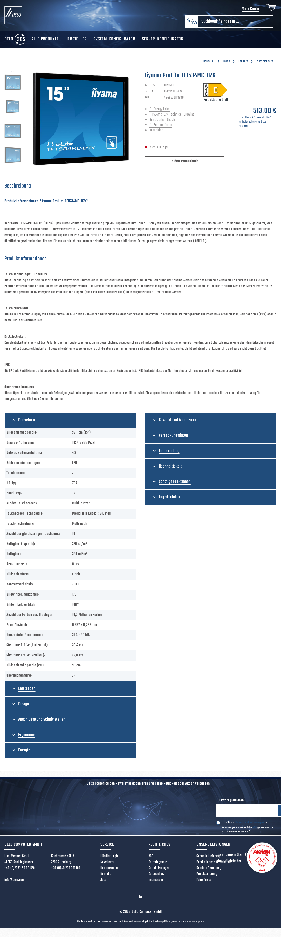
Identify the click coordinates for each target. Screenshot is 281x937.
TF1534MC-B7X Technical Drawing (172, 117)
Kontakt (105, 877)
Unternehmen (109, 871)
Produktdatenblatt (215, 102)
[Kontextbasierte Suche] (191, 24)
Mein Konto (249, 10)
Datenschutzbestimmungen (249, 826)
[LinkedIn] (140, 900)
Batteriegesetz (158, 865)
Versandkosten (132, 924)
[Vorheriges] (12, 74)
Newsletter (107, 865)
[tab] (49, 189)
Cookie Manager (159, 871)
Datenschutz (157, 877)
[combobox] (235, 24)
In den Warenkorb (184, 164)
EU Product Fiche (160, 128)
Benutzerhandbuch (162, 122)
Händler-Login (109, 859)
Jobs (103, 882)
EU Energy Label (159, 112)
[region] (70, 121)
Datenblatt (156, 133)
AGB (254, 830)
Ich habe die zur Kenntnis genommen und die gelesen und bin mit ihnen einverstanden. (248, 830)
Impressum (156, 882)
